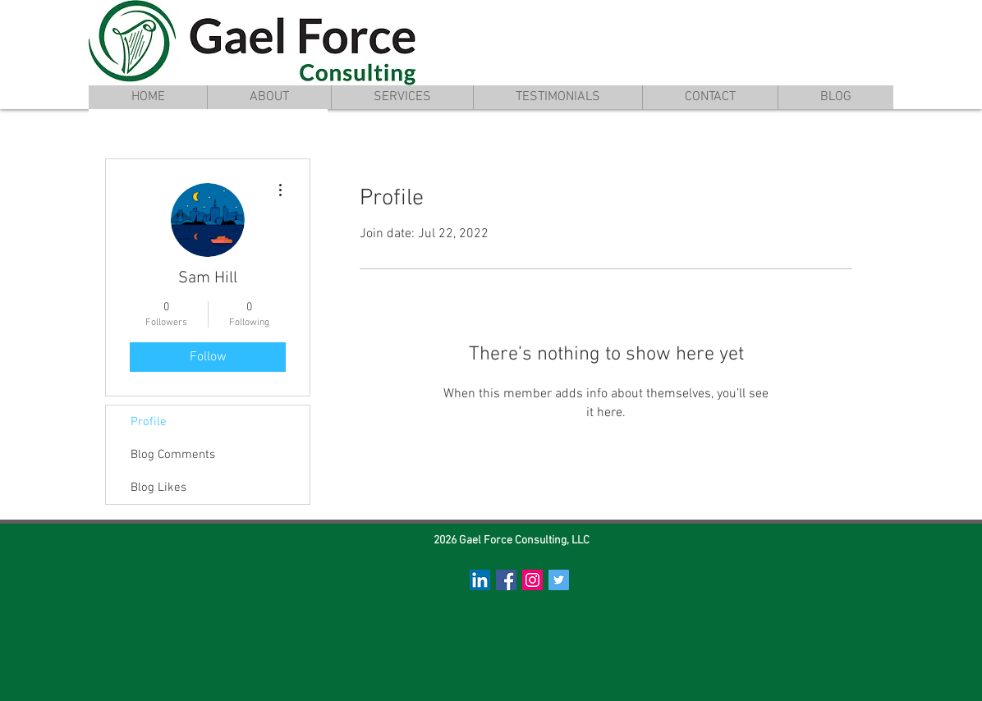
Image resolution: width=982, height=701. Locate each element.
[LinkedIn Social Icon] (480, 580)
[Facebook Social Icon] (506, 580)
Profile (149, 422)
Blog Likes (158, 487)
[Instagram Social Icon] (532, 580)
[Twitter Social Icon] (558, 580)
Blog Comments (173, 454)
